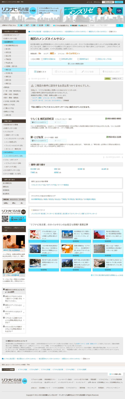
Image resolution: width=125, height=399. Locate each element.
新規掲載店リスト (50, 379)
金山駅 (104, 169)
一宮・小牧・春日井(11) (12, 91)
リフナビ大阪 (22, 369)
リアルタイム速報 (36, 379)
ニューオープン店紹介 (65, 379)
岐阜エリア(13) (9, 105)
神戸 (26, 25)
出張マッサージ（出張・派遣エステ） (87, 343)
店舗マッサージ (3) (11, 135)
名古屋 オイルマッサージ (71, 214)
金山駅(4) (6, 194)
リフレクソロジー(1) (38, 185)
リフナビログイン (71, 388)
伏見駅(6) (6, 190)
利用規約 (101, 388)
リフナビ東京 (69, 369)
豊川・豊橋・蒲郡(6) (10, 98)
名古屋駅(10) (7, 183)
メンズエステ (8, 131)
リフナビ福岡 (81, 369)
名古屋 (40, 25)
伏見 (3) (7, 52)
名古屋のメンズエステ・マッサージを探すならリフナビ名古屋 (63, 395)
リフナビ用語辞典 (116, 379)
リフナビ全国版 (8, 369)
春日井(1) (79, 199)
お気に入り (82, 25)
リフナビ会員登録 (58, 388)
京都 (33, 25)
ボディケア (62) (10, 167)
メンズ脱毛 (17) (10, 142)
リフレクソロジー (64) (12, 163)
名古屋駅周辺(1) (36, 199)
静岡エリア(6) (8, 112)
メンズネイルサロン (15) (13, 156)
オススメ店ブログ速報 (81, 379)
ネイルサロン (8, 152)
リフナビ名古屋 (57, 369)
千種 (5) (7, 59)
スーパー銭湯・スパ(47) (12, 174)
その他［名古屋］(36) (11, 101)
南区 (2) (7, 70)
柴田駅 (56, 172)
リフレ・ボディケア (10, 160)
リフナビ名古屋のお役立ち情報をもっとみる (107, 275)
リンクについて (80, 382)
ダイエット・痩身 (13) (12, 149)
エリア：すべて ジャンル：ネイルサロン (46, 100)
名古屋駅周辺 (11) (11, 45)
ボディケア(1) (51, 185)
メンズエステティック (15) (14, 138)
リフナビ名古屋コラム (61, 25)
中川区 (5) (8, 73)
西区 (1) (7, 83)
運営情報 (82, 388)
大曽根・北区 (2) (10, 66)
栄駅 (55, 169)
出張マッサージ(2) (10, 38)
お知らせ (34, 388)
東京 (47, 25)
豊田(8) (6, 87)
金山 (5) (7, 56)
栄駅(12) (5, 187)
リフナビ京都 (45, 369)
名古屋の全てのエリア (11, 35)
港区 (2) (7, 76)
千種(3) (63, 199)
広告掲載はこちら (103, 382)
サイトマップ (92, 388)
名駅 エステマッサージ (89, 214)
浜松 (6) (7, 115)
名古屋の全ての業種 (10, 125)
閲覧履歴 (73, 25)
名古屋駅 (33, 169)
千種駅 (32, 172)
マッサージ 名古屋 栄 (54, 214)
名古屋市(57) (8, 42)
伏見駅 (80, 169)
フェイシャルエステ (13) (13, 145)
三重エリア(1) (8, 108)
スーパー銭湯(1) (63, 185)
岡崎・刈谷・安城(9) (10, 94)
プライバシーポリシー (113, 388)
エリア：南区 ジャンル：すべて (43, 98)
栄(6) (45, 199)
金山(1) (57, 199)
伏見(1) (51, 199)
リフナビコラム (103, 379)
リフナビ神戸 (33, 369)
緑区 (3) (7, 80)
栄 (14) (7, 49)
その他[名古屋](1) (89, 199)
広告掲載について (44, 388)
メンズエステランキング (65, 382)
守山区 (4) (8, 63)
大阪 (20, 25)
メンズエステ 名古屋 (38, 214)
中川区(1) (71, 199)
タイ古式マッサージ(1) (11, 170)
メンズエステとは (36, 382)
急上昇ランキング (50, 382)
